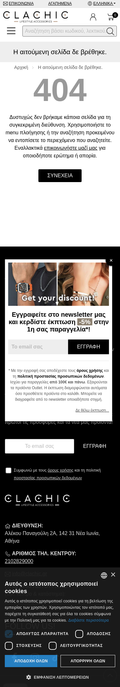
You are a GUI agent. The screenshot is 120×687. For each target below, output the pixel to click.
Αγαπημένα (60, 3)
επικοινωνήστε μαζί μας (71, 148)
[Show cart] (111, 17)
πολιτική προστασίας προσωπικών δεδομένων (62, 376)
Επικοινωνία (21, 3)
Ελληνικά (103, 3)
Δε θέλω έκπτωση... (93, 410)
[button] (60, 677)
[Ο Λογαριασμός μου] (93, 17)
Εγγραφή (94, 446)
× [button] (112, 575)
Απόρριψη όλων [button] (88, 661)
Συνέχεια (60, 175)
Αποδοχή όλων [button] (31, 661)
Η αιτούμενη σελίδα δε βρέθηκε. (70, 67)
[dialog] (60, 627)
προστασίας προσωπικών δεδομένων (48, 477)
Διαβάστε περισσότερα (88, 620)
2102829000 (19, 561)
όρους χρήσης (61, 470)
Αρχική (21, 67)
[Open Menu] (11, 31)
